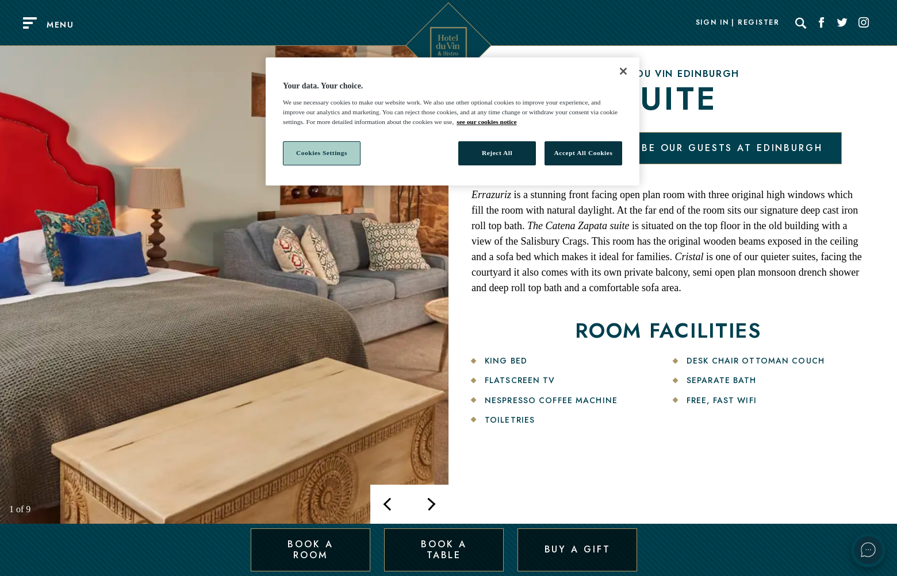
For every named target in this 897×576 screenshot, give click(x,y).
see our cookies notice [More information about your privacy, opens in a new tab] (486, 121)
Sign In (712, 23)
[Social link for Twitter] (842, 23)
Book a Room (310, 549)
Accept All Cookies (583, 152)
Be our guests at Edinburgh (732, 147)
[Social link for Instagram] (863, 23)
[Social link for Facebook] (821, 23)
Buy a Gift (578, 549)
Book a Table (443, 549)
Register (758, 23)
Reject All (497, 152)
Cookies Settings (321, 152)
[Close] (623, 71)
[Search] (801, 23)
